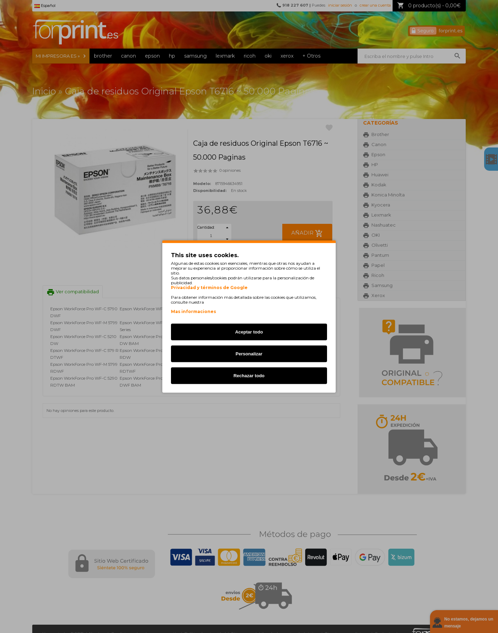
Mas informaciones (193, 311)
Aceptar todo (249, 332)
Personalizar (248, 353)
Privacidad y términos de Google (209, 287)
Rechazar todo (249, 375)
